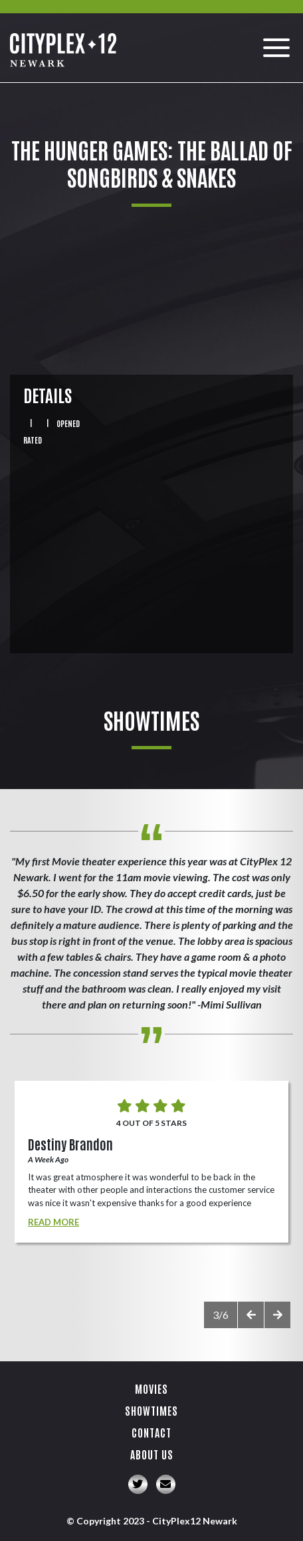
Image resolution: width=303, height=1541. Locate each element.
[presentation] (250, 1315)
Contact (151, 1432)
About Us (151, 1454)
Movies (151, 1388)
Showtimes (151, 1410)
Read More (53, 1222)
